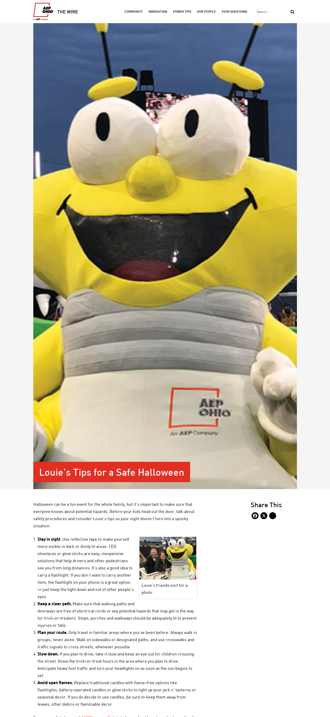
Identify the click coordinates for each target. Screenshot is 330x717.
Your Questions (234, 11)
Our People (206, 11)
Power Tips (182, 11)
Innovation (157, 11)
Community (133, 11)
